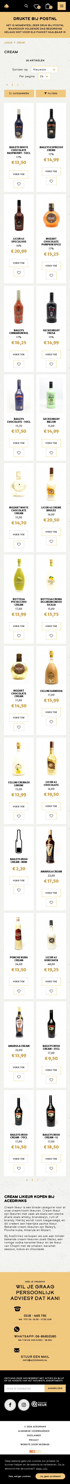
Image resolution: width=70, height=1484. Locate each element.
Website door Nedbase (35, 1444)
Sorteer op (20, 69)
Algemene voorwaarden (33, 1431)
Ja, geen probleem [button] (50, 1476)
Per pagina (27, 76)
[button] (26, 6)
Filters (52, 93)
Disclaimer (34, 1435)
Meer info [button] (41, 1468)
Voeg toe (19, 174)
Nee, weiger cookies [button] (19, 1476)
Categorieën (21, 93)
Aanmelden (55, 1388)
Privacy (34, 1440)
